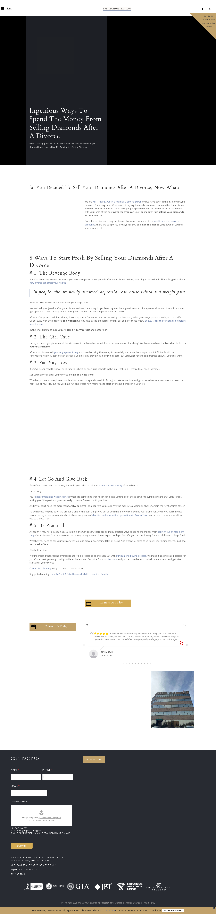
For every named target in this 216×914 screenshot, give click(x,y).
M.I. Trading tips (63, 147)
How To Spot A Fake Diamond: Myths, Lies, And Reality (79, 574)
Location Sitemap (132, 902)
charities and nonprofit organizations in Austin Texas (120, 515)
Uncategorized (67, 143)
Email (15, 786)
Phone (47, 770)
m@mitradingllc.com (24, 869)
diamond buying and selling (42, 147)
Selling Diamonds (80, 147)
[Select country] (45, 777)
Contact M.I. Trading (40, 568)
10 (150, 663)
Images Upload (20, 801)
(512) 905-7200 (107, 910)
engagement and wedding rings (52, 496)
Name (15, 770)
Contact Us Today (111, 602)
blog (77, 143)
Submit (21, 845)
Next (187, 645)
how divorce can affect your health (48, 282)
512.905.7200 (18, 874)
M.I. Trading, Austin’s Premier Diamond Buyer (117, 201)
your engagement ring (66, 352)
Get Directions (94, 759)
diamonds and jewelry (110, 485)
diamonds (112, 559)
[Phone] (57, 777)
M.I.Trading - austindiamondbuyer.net (95, 902)
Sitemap (118, 902)
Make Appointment (173, 910)
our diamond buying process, (131, 555)
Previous (84, 645)
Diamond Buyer (87, 143)
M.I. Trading (37, 143)
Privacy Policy (149, 902)
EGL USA (55, 886)
